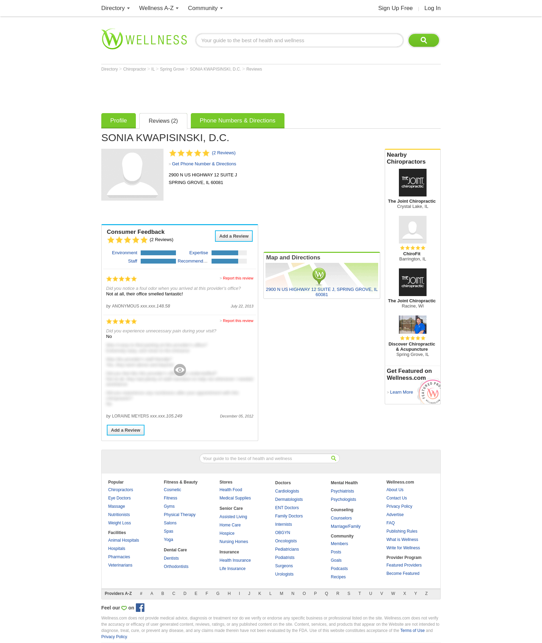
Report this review (238, 278)
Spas (168, 531)
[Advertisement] (227, 90)
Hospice (226, 533)
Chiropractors (120, 489)
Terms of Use (412, 630)
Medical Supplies (235, 498)
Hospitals (116, 548)
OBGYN (282, 532)
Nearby (413, 158)
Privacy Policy (399, 506)
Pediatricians (287, 549)
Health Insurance (235, 560)
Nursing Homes (233, 541)
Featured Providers (404, 565)
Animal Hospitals (123, 540)
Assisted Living (233, 516)
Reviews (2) (163, 121)
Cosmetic (172, 489)
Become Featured (402, 573)
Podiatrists (285, 557)
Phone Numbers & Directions (237, 120)
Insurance (229, 552)
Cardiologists (287, 491)
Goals (336, 560)
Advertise (395, 514)
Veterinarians (120, 565)
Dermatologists (289, 499)
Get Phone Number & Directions (204, 163)
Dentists (171, 558)
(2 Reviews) (224, 152)
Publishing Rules (401, 531)
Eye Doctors (119, 498)
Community (203, 8)
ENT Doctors (287, 507)
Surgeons (284, 565)
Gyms (169, 506)
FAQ (390, 523)
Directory (113, 8)
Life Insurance (232, 568)
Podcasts (339, 568)
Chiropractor (135, 69)
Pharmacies (119, 556)
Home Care (230, 525)
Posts (336, 552)
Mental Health (344, 482)
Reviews (254, 69)
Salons (170, 523)
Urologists (284, 574)
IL (153, 69)
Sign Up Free (395, 8)
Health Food (230, 489)
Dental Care (175, 550)
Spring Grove (173, 69)
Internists (283, 524)
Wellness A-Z (156, 8)
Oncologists (286, 541)
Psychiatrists (342, 491)
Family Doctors (289, 516)
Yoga (168, 539)
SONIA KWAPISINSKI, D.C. (216, 69)
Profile (118, 120)
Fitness (170, 498)
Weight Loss (119, 523)
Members (339, 543)
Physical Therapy (180, 514)
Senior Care (231, 508)
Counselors (341, 518)
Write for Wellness (403, 547)
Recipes (338, 577)
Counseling (342, 509)
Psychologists (343, 499)
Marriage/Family (346, 526)
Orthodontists (176, 566)
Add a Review (234, 236)
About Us (394, 489)
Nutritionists (119, 514)
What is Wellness (402, 539)
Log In (432, 8)
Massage (116, 506)
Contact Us (396, 498)
